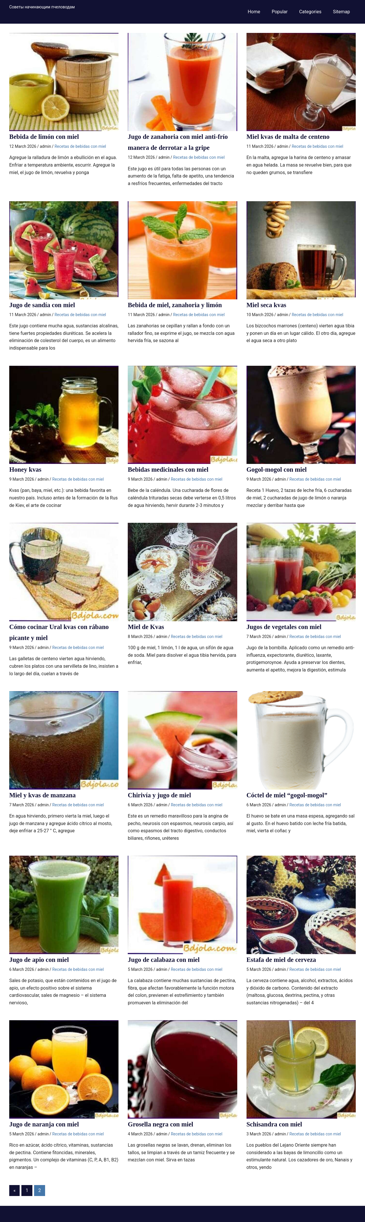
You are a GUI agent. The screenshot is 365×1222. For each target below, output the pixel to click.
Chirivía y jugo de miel (162, 795)
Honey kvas (26, 469)
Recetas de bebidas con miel (80, 146)
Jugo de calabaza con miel (166, 959)
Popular (280, 11)
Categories (310, 11)
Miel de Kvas (147, 626)
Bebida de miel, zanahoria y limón (178, 305)
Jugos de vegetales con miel (287, 626)
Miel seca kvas (268, 305)
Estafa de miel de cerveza (284, 959)
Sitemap (341, 11)
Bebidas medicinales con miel (171, 469)
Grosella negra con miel (163, 1124)
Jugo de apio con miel (41, 959)
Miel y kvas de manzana (45, 795)
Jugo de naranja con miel (46, 1124)
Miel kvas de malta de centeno (291, 136)
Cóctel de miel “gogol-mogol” (290, 795)
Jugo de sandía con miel (44, 305)
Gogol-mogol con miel (279, 469)
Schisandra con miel (276, 1124)
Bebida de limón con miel (46, 136)
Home (254, 11)
